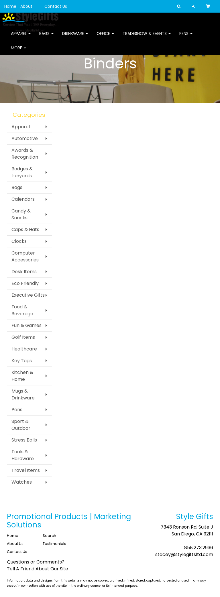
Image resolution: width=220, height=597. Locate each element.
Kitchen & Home (22, 376)
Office (105, 37)
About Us (15, 543)
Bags (46, 37)
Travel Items (25, 470)
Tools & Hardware (22, 455)
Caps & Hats (25, 229)
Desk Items (24, 271)
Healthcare (24, 349)
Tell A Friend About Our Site (37, 569)
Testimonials (54, 543)
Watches (21, 482)
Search (49, 535)
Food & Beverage (22, 310)
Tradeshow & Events (147, 37)
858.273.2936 (198, 547)
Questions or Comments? (35, 562)
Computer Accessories (25, 256)
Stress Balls (24, 440)
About (26, 6)
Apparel (21, 37)
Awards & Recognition (24, 153)
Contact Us (55, 6)
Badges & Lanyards (22, 172)
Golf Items (23, 337)
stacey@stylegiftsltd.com (184, 554)
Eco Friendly (25, 283)
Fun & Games (26, 325)
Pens (185, 37)
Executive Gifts (28, 295)
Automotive (24, 138)
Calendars (23, 199)
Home (10, 6)
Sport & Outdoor (20, 425)
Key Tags (21, 360)
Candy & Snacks (21, 214)
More (18, 51)
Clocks (19, 241)
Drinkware (75, 37)
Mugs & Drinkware (23, 394)
